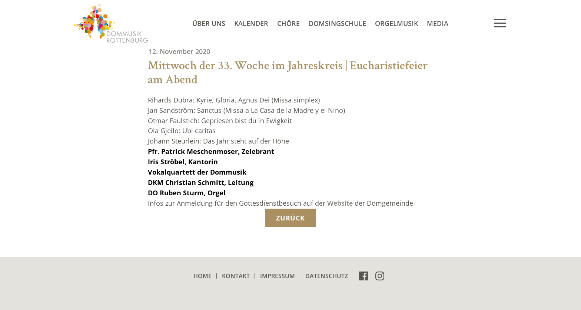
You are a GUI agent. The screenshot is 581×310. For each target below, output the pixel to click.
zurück (290, 217)
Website (340, 203)
